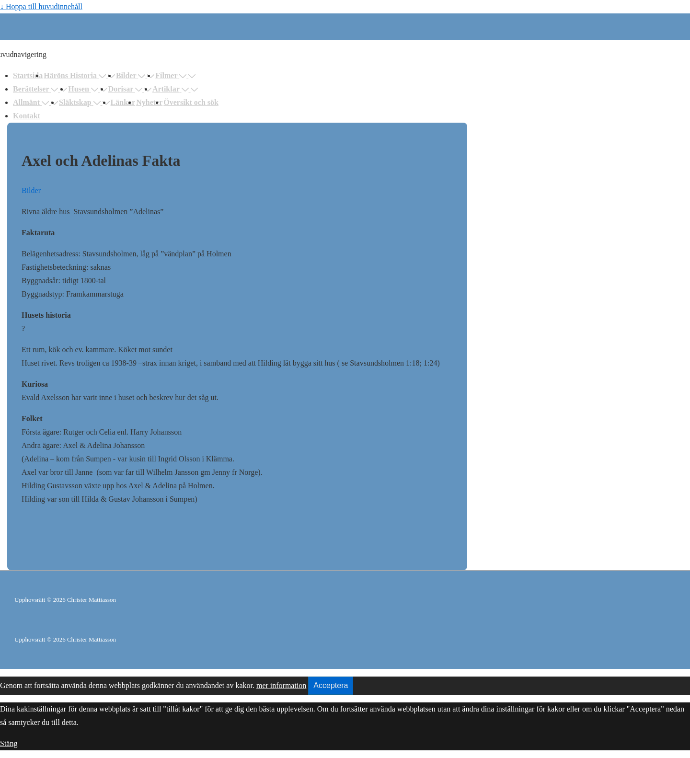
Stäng (8, 743)
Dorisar (126, 89)
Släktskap (81, 102)
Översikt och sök (190, 102)
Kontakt (26, 116)
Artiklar (171, 89)
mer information (281, 685)
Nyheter (149, 102)
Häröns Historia (76, 75)
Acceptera (330, 685)
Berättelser (36, 89)
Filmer (171, 75)
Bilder (131, 75)
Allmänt (32, 102)
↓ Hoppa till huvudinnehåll (41, 6)
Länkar (123, 102)
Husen (84, 89)
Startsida (28, 75)
